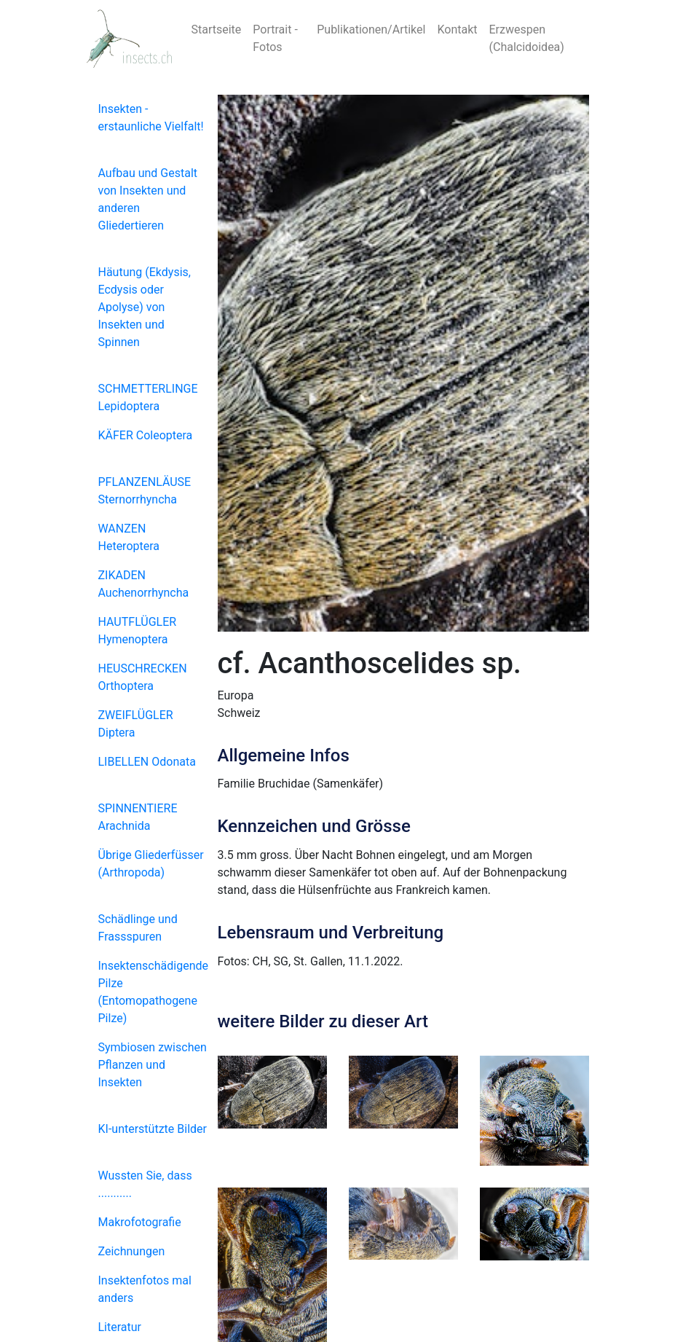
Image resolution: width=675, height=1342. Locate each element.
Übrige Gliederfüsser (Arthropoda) (151, 863)
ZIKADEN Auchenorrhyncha (143, 584)
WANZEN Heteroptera (129, 537)
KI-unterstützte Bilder (152, 1129)
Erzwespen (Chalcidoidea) (526, 38)
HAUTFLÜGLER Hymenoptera (137, 630)
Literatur (120, 1327)
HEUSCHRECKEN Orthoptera (142, 677)
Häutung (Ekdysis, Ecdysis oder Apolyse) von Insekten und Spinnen (144, 307)
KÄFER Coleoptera (145, 435)
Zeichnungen (131, 1251)
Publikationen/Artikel (371, 29)
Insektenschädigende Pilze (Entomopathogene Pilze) (153, 992)
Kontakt (457, 29)
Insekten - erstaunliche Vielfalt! (151, 117)
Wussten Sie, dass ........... (145, 1184)
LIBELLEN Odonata (147, 762)
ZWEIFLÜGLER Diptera (135, 723)
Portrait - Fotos (275, 38)
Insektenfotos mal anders (145, 1289)
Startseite (217, 29)
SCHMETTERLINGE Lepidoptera (148, 397)
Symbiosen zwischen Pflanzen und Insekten (152, 1064)
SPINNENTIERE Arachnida (138, 817)
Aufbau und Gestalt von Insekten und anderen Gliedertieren (148, 199)
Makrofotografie (139, 1222)
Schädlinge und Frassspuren (138, 927)
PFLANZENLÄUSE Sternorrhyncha (145, 490)
